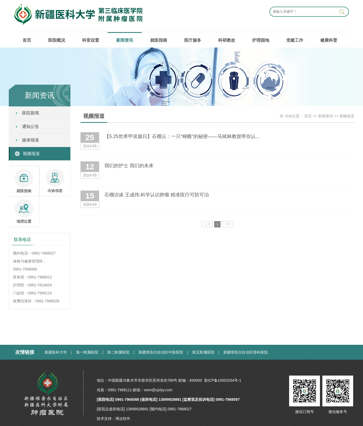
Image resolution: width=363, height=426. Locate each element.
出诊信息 (55, 181)
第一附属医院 (87, 352)
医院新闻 (30, 113)
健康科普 (328, 40)
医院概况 (56, 40)
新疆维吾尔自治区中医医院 (160, 352)
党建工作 (294, 40)
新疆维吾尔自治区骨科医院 (245, 352)
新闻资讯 (124, 40)
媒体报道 (30, 140)
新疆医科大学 (56, 352)
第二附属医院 (118, 352)
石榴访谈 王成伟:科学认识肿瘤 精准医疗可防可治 (156, 194)
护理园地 (260, 40)
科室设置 (90, 40)
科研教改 (226, 40)
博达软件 (122, 418)
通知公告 (30, 126)
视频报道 (31, 153)
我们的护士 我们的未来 (129, 165)
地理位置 (24, 211)
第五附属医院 (203, 352)
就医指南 (158, 40)
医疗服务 (192, 40)
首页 (27, 40)
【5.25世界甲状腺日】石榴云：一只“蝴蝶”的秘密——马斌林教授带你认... (182, 136)
